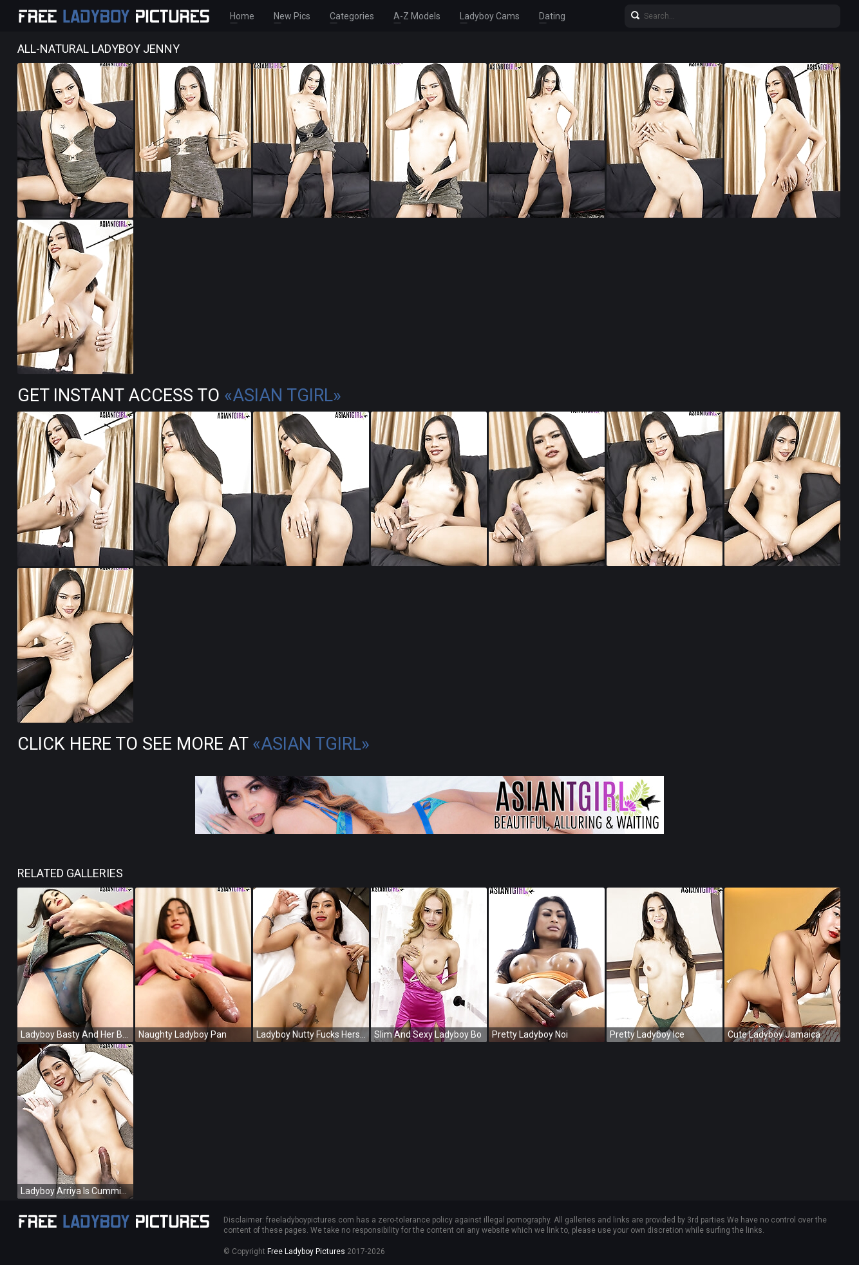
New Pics (292, 16)
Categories (352, 16)
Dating (552, 16)
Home (242, 16)
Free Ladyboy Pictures (306, 1251)
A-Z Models (416, 16)
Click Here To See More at (193, 744)
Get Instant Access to (179, 395)
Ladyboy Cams (490, 16)
